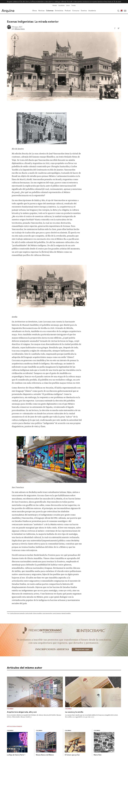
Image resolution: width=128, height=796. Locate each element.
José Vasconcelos (47, 613)
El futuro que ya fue (72, 755)
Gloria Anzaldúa (37, 613)
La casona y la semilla (74, 712)
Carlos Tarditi (28, 613)
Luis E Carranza (57, 613)
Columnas (10, 708)
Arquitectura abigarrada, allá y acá (21, 712)
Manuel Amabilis (66, 613)
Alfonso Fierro (20, 29)
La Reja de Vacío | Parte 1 (16, 755)
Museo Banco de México (45, 755)
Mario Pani (97, 755)
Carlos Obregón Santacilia (17, 613)
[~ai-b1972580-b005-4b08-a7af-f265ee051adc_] (64, 656)
